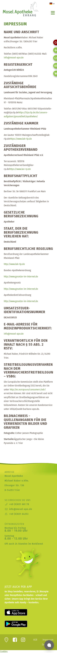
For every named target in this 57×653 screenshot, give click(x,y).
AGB (35, 639)
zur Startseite (20, 9)
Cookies (4, 651)
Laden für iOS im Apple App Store (20, 612)
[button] (52, 3)
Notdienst (37, 543)
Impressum (48, 639)
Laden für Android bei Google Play (20, 624)
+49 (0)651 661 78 (19, 504)
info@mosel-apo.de (20, 509)
